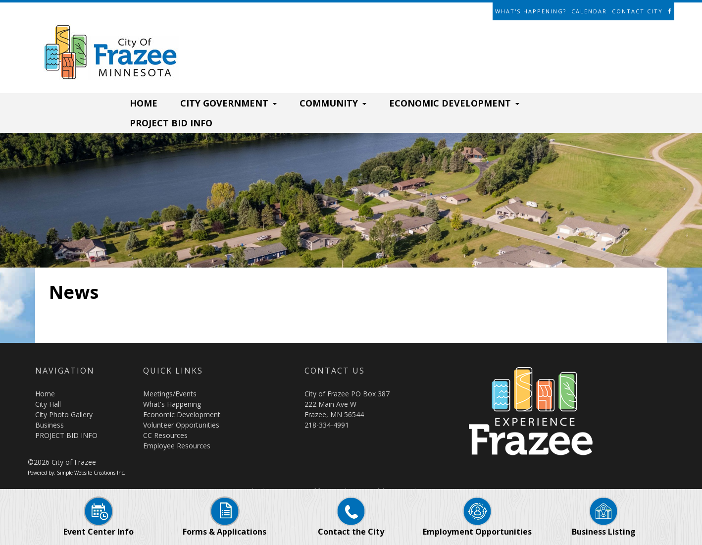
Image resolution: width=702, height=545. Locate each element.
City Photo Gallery (64, 414)
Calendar (589, 11)
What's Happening (172, 404)
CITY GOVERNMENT (228, 103)
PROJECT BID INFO (171, 123)
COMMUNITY (333, 103)
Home (45, 393)
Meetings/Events (170, 393)
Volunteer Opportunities (181, 425)
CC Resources (165, 435)
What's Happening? (530, 11)
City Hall (48, 404)
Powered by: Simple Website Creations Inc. (76, 472)
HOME (143, 103)
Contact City (637, 11)
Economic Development (181, 414)
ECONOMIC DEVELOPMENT (454, 103)
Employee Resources (176, 445)
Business (49, 425)
